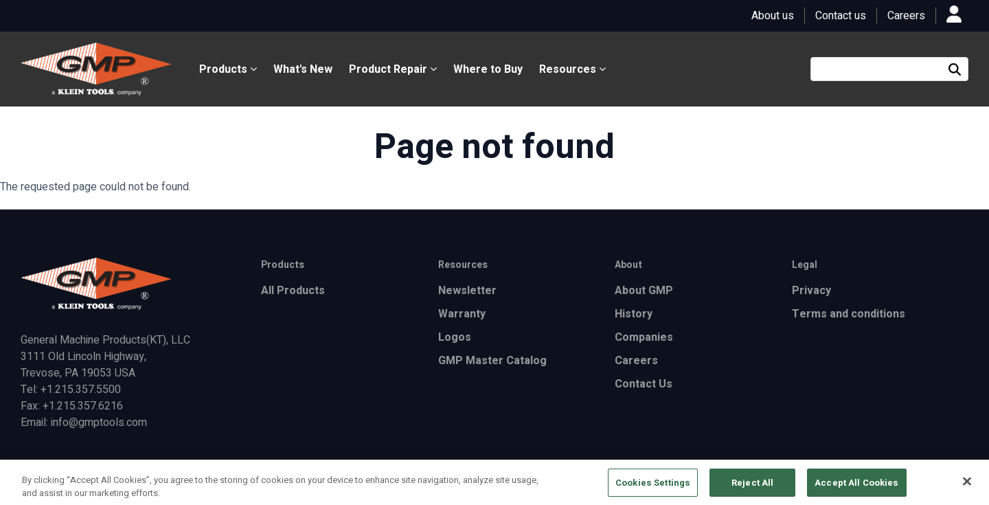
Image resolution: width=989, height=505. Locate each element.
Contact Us (643, 384)
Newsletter (467, 290)
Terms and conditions (848, 314)
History (633, 314)
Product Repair (393, 69)
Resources (572, 69)
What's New (302, 69)
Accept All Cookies (856, 486)
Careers (906, 16)
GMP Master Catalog (492, 360)
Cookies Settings (652, 486)
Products (228, 69)
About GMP (644, 290)
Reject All (752, 486)
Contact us (840, 16)
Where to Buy (488, 69)
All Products (293, 290)
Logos (454, 337)
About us (772, 16)
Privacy (811, 290)
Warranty (462, 314)
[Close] (967, 486)
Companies (644, 337)
